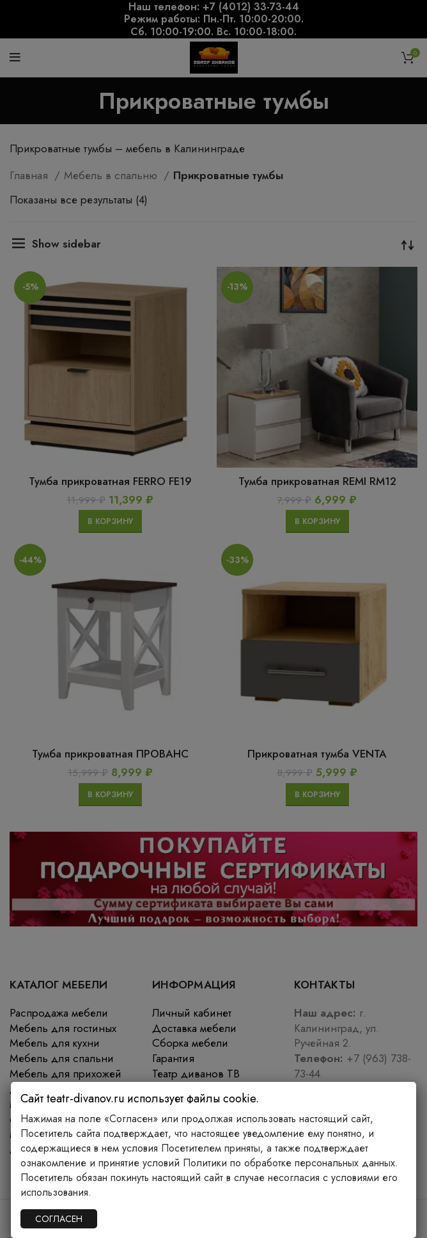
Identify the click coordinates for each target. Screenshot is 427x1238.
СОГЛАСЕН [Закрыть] (58, 1218)
